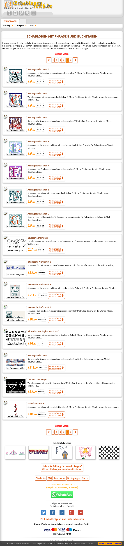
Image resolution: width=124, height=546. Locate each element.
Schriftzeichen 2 (36, 403)
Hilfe (32, 25)
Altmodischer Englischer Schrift (43, 331)
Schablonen (10, 21)
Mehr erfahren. (87, 543)
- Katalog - (6, 25)
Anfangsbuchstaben (37, 355)
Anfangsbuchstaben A (38, 69)
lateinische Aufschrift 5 (39, 262)
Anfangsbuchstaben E (38, 141)
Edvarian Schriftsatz (38, 238)
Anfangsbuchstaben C (38, 93)
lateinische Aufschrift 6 (39, 307)
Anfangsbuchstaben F (38, 165)
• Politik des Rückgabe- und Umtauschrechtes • (62, 519)
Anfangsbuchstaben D (38, 117)
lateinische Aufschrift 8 (39, 284)
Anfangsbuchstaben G (38, 214)
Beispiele (20, 25)
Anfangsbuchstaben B (38, 189)
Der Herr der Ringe (37, 379)
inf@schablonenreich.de (62, 503)
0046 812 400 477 (68, 484)
